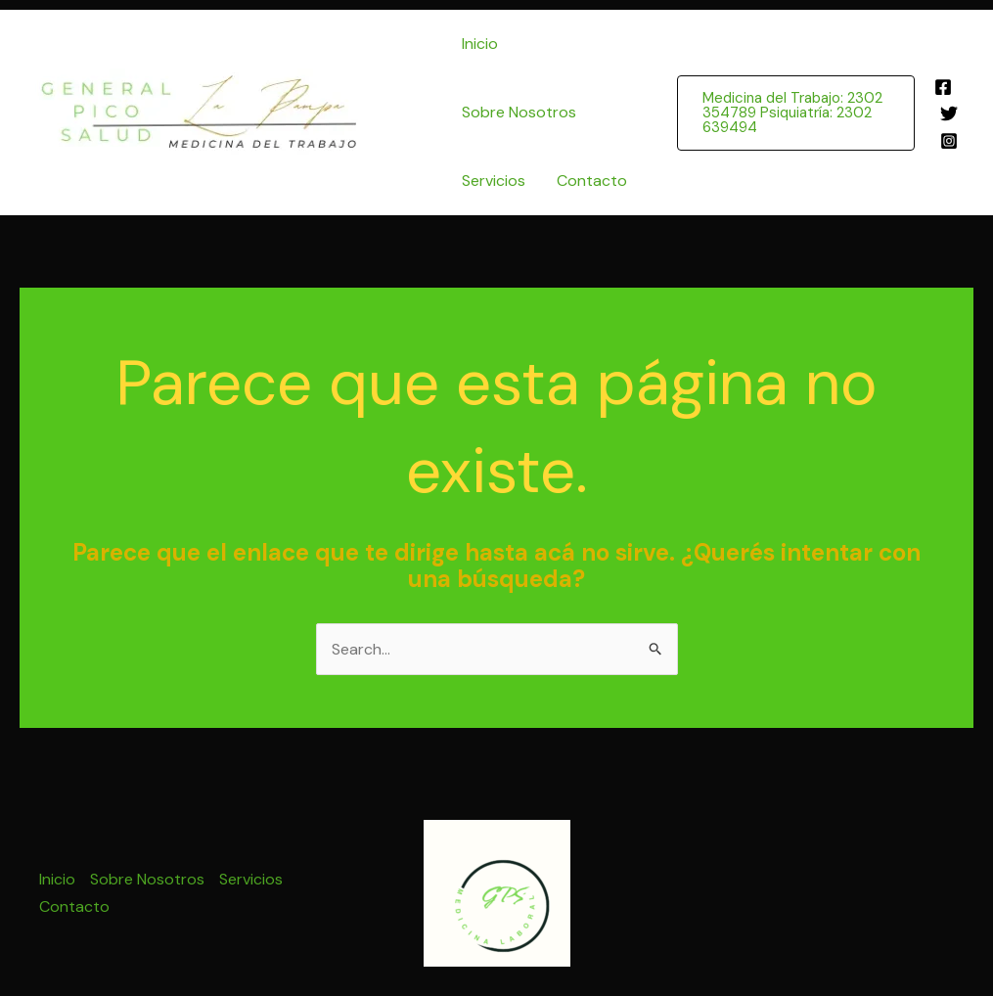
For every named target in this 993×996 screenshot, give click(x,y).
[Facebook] (943, 87)
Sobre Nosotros (519, 112)
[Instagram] (949, 141)
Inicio (480, 43)
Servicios (493, 180)
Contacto (592, 180)
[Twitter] (949, 113)
